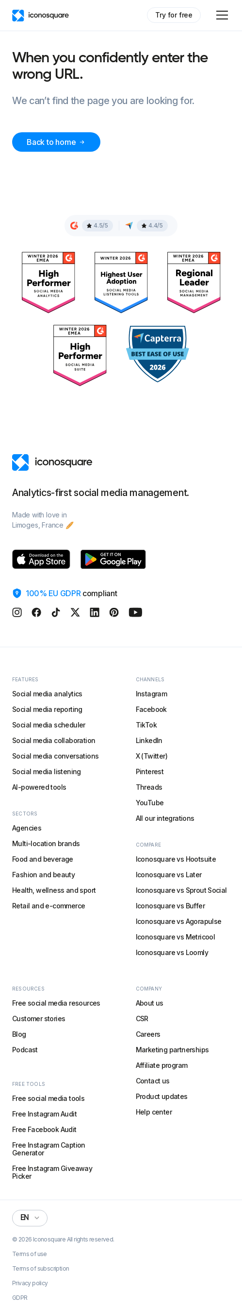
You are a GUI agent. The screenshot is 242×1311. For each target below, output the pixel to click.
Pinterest (150, 771)
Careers (148, 1034)
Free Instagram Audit (44, 1114)
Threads (149, 787)
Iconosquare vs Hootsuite (176, 859)
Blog (19, 1034)
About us (149, 1003)
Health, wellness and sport (54, 890)
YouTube (150, 802)
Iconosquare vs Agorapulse (179, 921)
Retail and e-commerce (48, 906)
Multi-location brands (46, 843)
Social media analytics (47, 694)
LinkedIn (149, 740)
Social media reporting (47, 709)
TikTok (146, 725)
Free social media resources (56, 1003)
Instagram (151, 694)
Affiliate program (162, 1065)
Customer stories (38, 1018)
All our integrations (165, 818)
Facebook (151, 709)
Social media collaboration (53, 740)
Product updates (162, 1096)
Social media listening (46, 771)
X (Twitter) (151, 756)
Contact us (153, 1081)
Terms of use (29, 1254)
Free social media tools (48, 1098)
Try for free (174, 15)
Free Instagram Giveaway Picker (52, 1172)
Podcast (25, 1049)
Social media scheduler (48, 725)
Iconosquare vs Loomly (172, 952)
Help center (154, 1112)
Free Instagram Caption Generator (48, 1149)
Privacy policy (30, 1283)
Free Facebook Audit (44, 1129)
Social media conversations (55, 756)
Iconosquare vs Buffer (170, 906)
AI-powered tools (39, 787)
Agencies (26, 828)
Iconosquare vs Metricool (175, 937)
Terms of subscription (40, 1268)
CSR (142, 1018)
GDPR (20, 1297)
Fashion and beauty (43, 874)
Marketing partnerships (172, 1049)
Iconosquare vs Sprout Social (181, 890)
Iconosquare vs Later (169, 874)
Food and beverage (42, 859)
